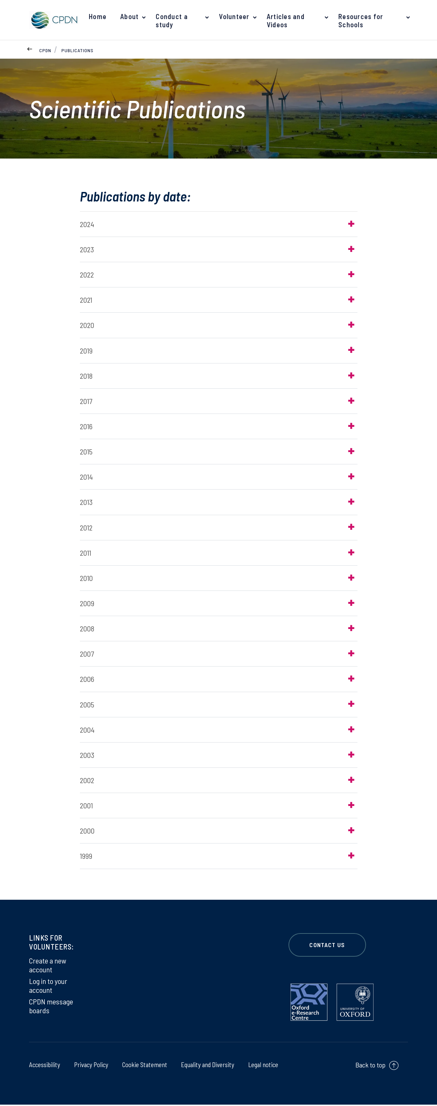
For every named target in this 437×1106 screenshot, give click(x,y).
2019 (86, 350)
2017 (86, 401)
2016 (86, 426)
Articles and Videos (284, 20)
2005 (87, 705)
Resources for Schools (360, 20)
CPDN (45, 50)
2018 (86, 376)
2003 (87, 755)
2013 (86, 502)
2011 (85, 553)
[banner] (53, 20)
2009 (87, 604)
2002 (87, 781)
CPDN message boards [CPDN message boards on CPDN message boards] (51, 1007)
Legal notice (262, 1066)
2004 (87, 730)
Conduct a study (170, 20)
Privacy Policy (90, 1066)
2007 (87, 654)
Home (97, 16)
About (128, 16)
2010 (86, 578)
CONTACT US (327, 946)
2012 (86, 528)
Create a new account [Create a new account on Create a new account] (47, 966)
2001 (86, 806)
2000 (87, 831)
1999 (86, 857)
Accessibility (45, 1066)
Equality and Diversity (206, 1066)
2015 (86, 452)
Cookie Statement (143, 1066)
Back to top (370, 1066)
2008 (87, 629)
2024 (87, 224)
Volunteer (233, 16)
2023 (87, 249)
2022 (87, 274)
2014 (86, 477)
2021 (86, 300)
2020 (87, 325)
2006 (87, 680)
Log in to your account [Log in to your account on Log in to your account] (48, 987)
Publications (77, 50)
